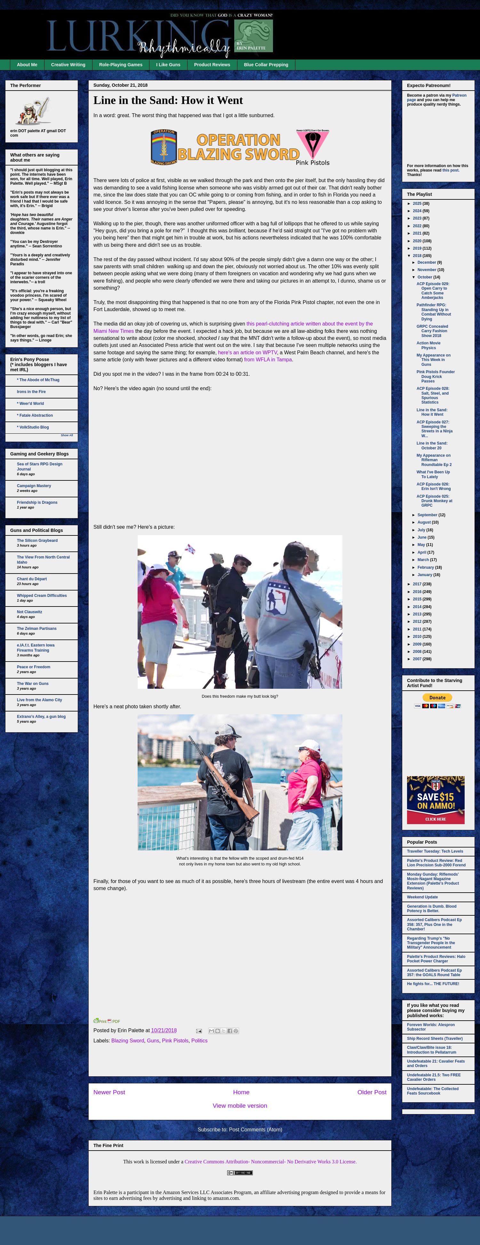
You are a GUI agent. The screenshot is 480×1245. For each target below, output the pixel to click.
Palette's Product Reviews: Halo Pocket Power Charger (436, 958)
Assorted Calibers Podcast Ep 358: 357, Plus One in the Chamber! (434, 924)
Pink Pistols (175, 1040)
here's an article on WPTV (247, 352)
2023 (418, 218)
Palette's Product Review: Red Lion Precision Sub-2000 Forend (436, 862)
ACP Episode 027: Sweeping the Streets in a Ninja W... (434, 429)
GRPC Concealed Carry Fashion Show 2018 (432, 331)
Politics (199, 1040)
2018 (418, 255)
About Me (27, 64)
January (425, 575)
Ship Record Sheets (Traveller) (435, 1038)
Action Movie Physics (429, 345)
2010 (418, 636)
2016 (418, 592)
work (139, 1161)
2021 (418, 233)
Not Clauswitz (29, 612)
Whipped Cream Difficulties (42, 595)
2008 (418, 651)
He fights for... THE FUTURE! (433, 984)
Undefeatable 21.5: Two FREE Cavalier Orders (434, 1077)
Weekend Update (422, 897)
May (422, 544)
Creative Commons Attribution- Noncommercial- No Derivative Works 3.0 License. (271, 1161)
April (423, 552)
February (426, 567)
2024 (418, 211)
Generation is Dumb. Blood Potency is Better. (432, 908)
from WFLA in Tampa (268, 359)
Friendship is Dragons (37, 502)
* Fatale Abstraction (35, 415)
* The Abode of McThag (38, 380)
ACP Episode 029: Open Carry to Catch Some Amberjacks (433, 291)
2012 (418, 621)
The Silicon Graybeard (37, 540)
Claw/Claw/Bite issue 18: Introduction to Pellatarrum (431, 1049)
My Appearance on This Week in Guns (434, 360)
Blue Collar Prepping (266, 64)
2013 (418, 614)
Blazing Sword (127, 1040)
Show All (67, 435)
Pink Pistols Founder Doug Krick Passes (436, 376)
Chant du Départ (32, 579)
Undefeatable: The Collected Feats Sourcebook (433, 1091)
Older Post (372, 1092)
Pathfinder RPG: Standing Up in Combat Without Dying (434, 312)
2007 (418, 659)
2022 (418, 226)
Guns (153, 1040)
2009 (418, 644)
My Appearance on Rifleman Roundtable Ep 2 (434, 460)
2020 (418, 241)
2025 (418, 203)
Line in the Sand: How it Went (168, 100)
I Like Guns (168, 64)
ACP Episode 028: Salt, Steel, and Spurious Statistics (433, 395)
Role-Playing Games (120, 64)
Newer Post (109, 1092)
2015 (418, 599)
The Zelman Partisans (37, 628)
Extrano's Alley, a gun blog (41, 716)
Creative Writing (68, 64)
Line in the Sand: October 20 (432, 445)
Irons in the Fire (31, 392)
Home (241, 1092)
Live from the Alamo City (39, 700)
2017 (418, 584)
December (427, 262)
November (427, 270)
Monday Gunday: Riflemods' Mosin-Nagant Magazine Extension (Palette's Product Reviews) (433, 881)
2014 (418, 607)
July (422, 530)
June (423, 537)
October (425, 277)
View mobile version (240, 1105)
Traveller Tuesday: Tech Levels (435, 851)
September (428, 515)
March (424, 560)
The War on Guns (33, 683)
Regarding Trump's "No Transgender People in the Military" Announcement (431, 943)
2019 (418, 248)
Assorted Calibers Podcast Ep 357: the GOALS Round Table (434, 972)
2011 (418, 629)
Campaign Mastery (34, 486)
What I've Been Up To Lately (433, 474)
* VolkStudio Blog (33, 427)
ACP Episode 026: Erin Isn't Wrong (434, 486)
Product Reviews (212, 64)
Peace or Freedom (33, 667)
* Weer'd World (30, 403)
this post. (451, 170)
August (425, 522)
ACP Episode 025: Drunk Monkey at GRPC (434, 501)
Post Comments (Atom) (255, 1129)
